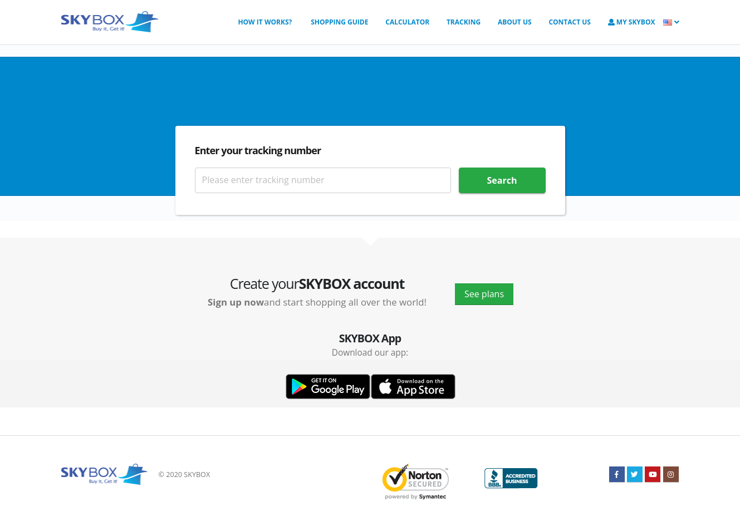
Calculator (407, 22)
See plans (484, 294)
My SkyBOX (631, 22)
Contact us (569, 22)
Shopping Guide (338, 22)
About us (515, 22)
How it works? (265, 22)
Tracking (464, 22)
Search (502, 180)
